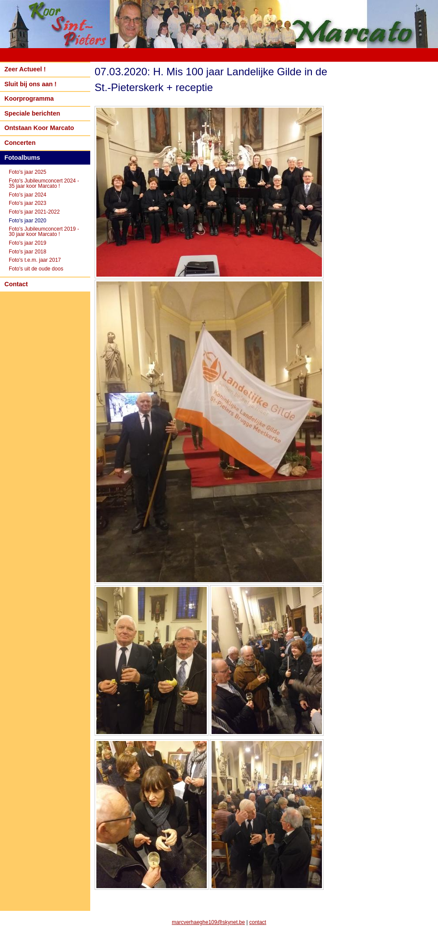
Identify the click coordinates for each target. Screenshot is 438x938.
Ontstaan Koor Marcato (39, 127)
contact (257, 922)
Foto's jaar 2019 (27, 243)
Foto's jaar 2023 (27, 203)
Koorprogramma (29, 98)
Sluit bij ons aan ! (30, 84)
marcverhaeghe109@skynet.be (208, 922)
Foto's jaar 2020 (27, 221)
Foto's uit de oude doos (36, 269)
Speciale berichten (32, 113)
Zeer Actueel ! (25, 69)
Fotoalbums (22, 157)
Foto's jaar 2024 (27, 195)
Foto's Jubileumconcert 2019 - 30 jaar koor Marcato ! (44, 231)
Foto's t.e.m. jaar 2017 (35, 260)
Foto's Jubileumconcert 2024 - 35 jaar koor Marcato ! (44, 183)
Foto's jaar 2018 (27, 252)
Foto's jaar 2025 (27, 172)
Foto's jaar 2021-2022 (34, 212)
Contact (16, 284)
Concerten (19, 142)
